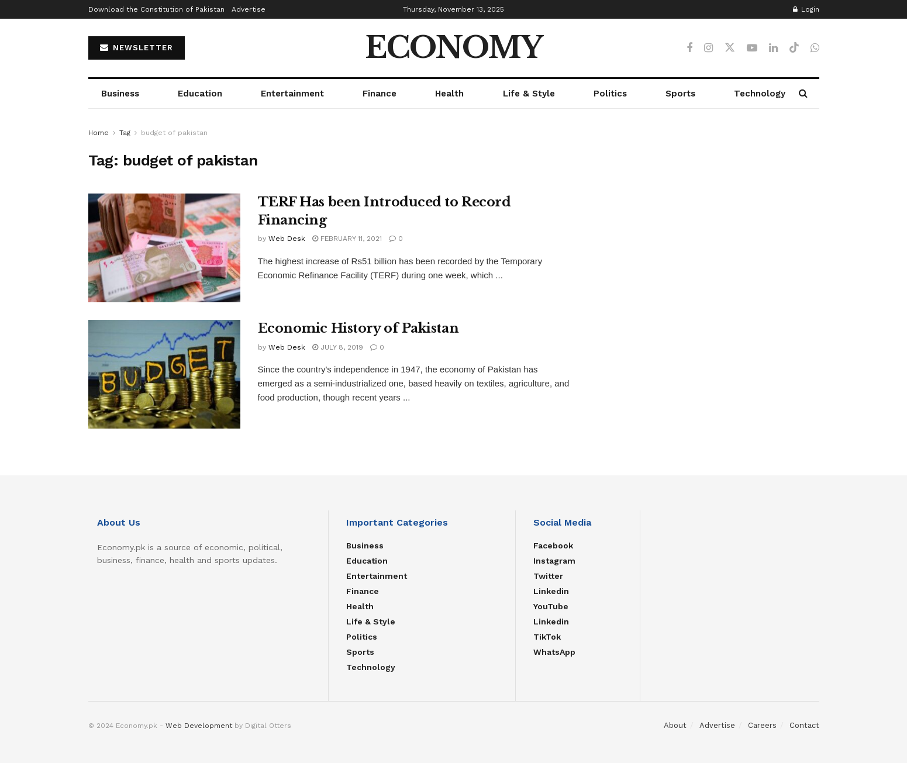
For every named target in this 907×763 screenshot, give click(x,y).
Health (449, 93)
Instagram (554, 560)
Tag (124, 133)
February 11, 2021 (347, 238)
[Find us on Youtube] (752, 48)
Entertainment (292, 93)
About (675, 725)
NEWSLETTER (136, 47)
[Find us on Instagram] (708, 48)
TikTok (547, 636)
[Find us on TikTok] (794, 48)
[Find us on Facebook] (689, 48)
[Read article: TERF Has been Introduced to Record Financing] (164, 248)
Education (200, 93)
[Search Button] (803, 93)
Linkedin (551, 591)
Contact (804, 725)
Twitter (548, 576)
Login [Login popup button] (806, 9)
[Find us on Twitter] (730, 48)
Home (98, 133)
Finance (379, 93)
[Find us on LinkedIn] (773, 48)
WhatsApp (554, 652)
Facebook (553, 545)
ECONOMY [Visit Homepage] (454, 48)
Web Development (198, 725)
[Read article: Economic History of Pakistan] (164, 374)
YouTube (550, 606)
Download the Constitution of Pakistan (156, 9)
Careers (762, 725)
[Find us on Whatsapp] (815, 48)
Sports (680, 93)
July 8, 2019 (337, 347)
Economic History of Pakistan (358, 328)
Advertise (248, 9)
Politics (610, 93)
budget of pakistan (174, 133)
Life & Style (529, 93)
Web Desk (286, 238)
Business (120, 93)
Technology (759, 93)
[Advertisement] (707, 208)
